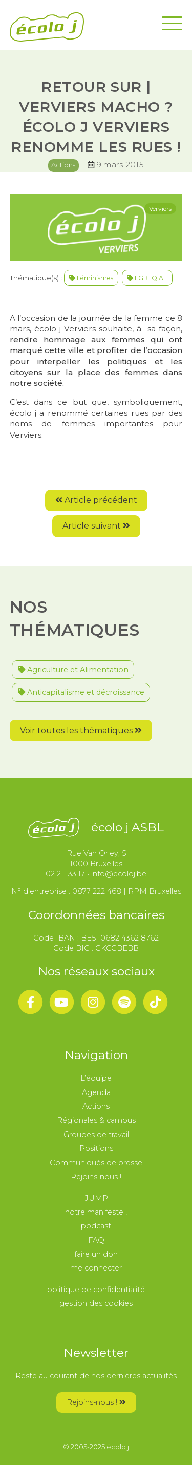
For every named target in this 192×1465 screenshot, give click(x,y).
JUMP (96, 1198)
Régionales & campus (96, 1120)
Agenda (96, 1092)
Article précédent (96, 500)
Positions (96, 1148)
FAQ (96, 1240)
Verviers (160, 208)
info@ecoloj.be (118, 873)
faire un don (96, 1254)
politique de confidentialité (96, 1289)
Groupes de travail (96, 1134)
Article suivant (96, 526)
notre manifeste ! (96, 1212)
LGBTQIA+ (147, 278)
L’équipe (96, 1078)
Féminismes (91, 278)
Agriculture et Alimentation (73, 669)
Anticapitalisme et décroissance (81, 692)
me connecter (96, 1268)
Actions (63, 165)
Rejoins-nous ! (96, 1176)
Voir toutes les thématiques (81, 730)
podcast (96, 1225)
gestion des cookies (96, 1303)
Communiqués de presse (96, 1162)
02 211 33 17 (65, 873)
